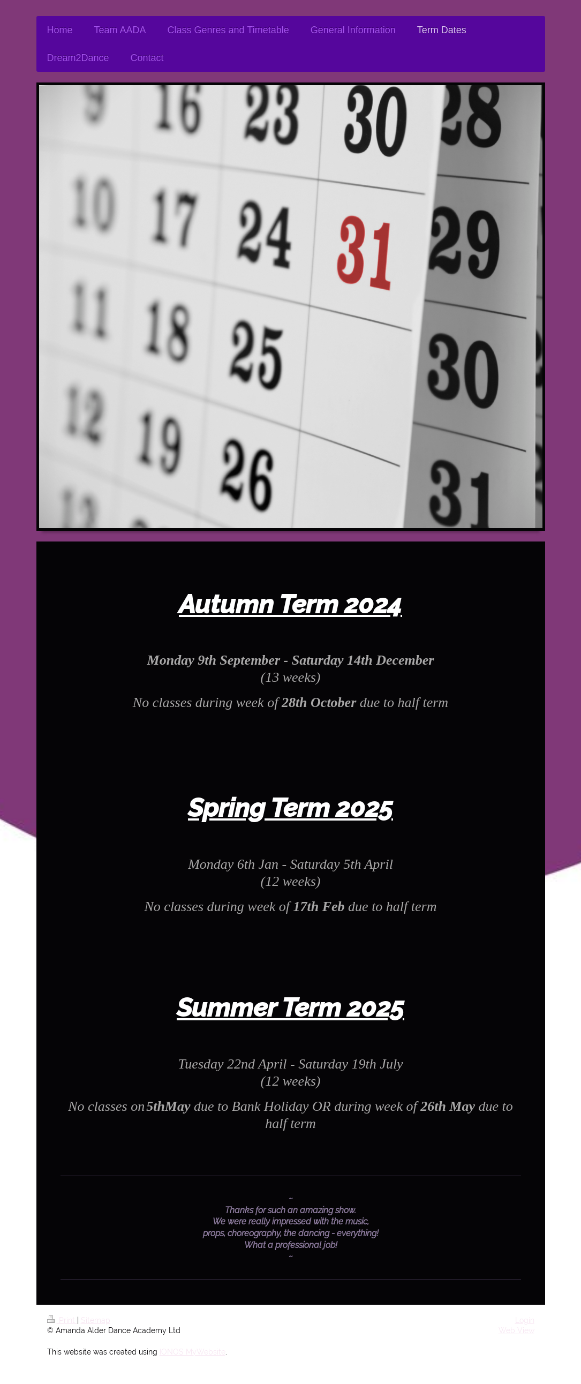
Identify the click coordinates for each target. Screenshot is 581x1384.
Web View (516, 1330)
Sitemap (95, 1320)
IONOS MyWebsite (192, 1352)
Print (62, 1320)
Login (524, 1320)
